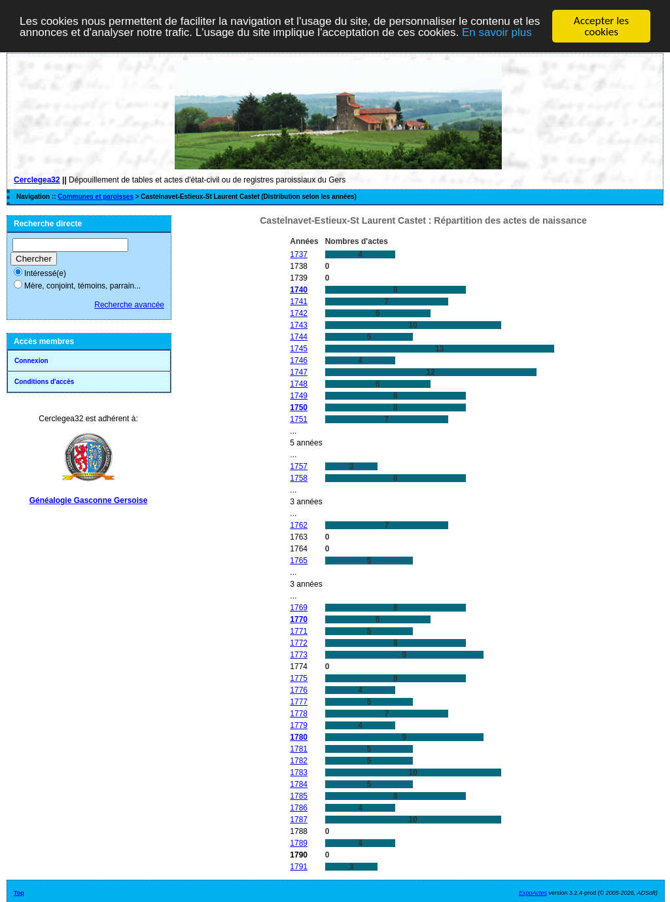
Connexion (31, 360)
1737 (299, 254)
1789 (299, 843)
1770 (299, 619)
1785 (299, 796)
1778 (299, 713)
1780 (299, 737)
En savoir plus (497, 32)
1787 (299, 819)
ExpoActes (533, 893)
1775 (299, 678)
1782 (299, 760)
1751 (299, 419)
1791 (299, 866)
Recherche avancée (129, 304)
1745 (299, 348)
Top (19, 893)
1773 (299, 654)
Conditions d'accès (44, 381)
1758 (299, 478)
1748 (299, 384)
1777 (299, 701)
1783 (299, 772)
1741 (299, 301)
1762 (299, 525)
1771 (299, 631)
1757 (299, 466)
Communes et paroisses (95, 196)
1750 (299, 407)
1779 (299, 725)
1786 (299, 807)
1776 (299, 690)
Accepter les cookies (601, 26)
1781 (299, 749)
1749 (299, 395)
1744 (299, 336)
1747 (299, 372)
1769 (299, 607)
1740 (299, 289)
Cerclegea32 (37, 179)
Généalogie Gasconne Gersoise (88, 500)
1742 (299, 313)
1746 (299, 360)
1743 (299, 325)
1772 (299, 643)
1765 (299, 560)
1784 (299, 784)
